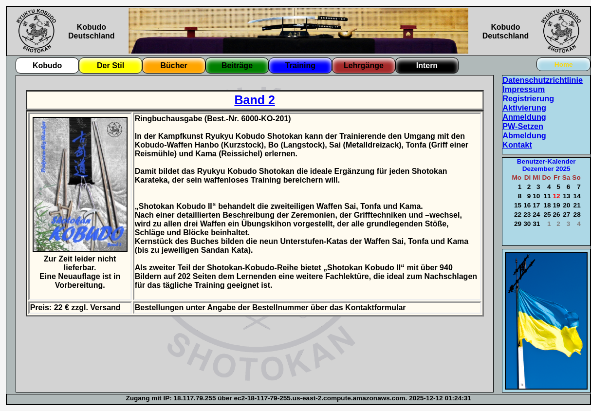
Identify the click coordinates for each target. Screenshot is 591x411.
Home (563, 64)
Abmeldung (524, 135)
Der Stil (110, 65)
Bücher (173, 65)
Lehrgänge (364, 65)
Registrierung (528, 98)
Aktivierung (524, 107)
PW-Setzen (522, 126)
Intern (427, 65)
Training (300, 65)
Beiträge (237, 65)
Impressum (523, 89)
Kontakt (517, 144)
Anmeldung (524, 116)
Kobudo (47, 65)
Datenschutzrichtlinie (542, 79)
